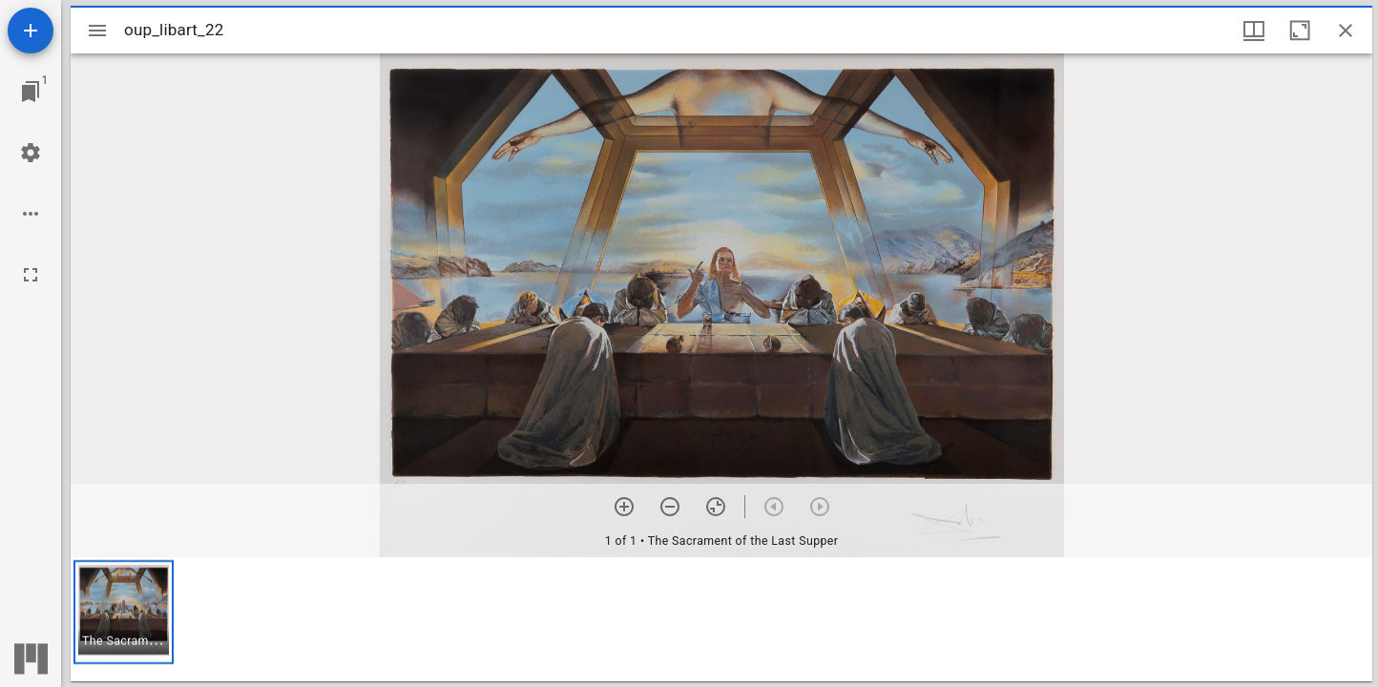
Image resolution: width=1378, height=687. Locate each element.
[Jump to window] (30, 91)
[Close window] (1345, 30)
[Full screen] (30, 275)
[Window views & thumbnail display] (1254, 30)
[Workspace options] (30, 214)
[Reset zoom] (716, 507)
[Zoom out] (670, 507)
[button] (123, 612)
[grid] (721, 619)
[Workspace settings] (30, 153)
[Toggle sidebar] (97, 30)
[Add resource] (30, 30)
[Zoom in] (624, 507)
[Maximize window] (1300, 30)
